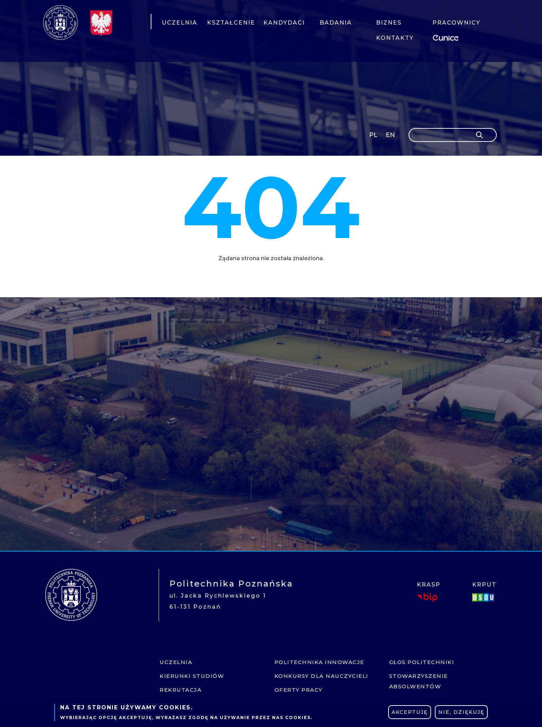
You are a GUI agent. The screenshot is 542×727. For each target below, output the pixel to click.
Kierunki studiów (192, 676)
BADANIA (336, 22)
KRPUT (484, 584)
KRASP (428, 584)
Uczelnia (176, 662)
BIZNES (389, 22)
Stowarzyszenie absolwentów (418, 681)
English (391, 136)
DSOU (484, 597)
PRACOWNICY (456, 22)
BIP (427, 597)
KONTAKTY (395, 38)
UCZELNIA (179, 22)
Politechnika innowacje (319, 662)
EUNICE (446, 37)
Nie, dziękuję (461, 712)
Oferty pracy (298, 690)
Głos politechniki (422, 662)
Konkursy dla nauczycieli (321, 676)
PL (373, 135)
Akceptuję (410, 712)
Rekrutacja (181, 690)
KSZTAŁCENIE (230, 22)
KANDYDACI (284, 22)
